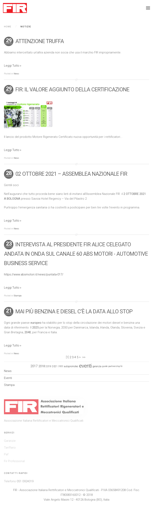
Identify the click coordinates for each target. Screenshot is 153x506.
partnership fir (115, 366)
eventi (85, 366)
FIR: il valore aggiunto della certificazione (72, 89)
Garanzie (10, 441)
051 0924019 (25, 481)
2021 (55, 366)
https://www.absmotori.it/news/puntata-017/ (33, 274)
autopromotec (71, 366)
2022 (60, 366)
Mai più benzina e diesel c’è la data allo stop (73, 311)
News (16, 73)
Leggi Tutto (11, 65)
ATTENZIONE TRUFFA (39, 41)
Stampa (18, 295)
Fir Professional (14, 461)
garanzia (96, 366)
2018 (41, 366)
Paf (6, 454)
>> (84, 357)
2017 (34, 366)
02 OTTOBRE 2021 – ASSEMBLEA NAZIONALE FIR (71, 174)
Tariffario (10, 447)
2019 (48, 366)
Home (7, 26)
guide (105, 366)
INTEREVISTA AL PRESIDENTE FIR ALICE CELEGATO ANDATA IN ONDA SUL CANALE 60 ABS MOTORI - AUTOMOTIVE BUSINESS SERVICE (76, 253)
